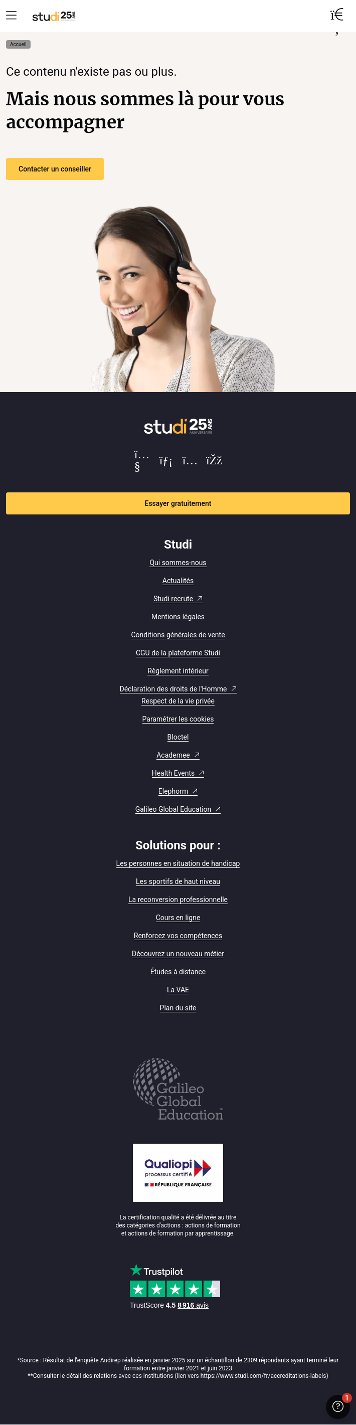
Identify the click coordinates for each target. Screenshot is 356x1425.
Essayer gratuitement (178, 503)
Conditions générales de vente (178, 635)
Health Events (173, 773)
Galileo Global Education (173, 809)
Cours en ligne (178, 918)
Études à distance (178, 972)
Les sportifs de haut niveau (178, 881)
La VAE (178, 990)
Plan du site (178, 1008)
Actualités (178, 581)
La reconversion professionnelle (178, 900)
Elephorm (173, 791)
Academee (173, 755)
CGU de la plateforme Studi (178, 653)
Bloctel (178, 737)
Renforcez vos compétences (178, 936)
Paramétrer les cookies (178, 719)
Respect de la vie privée (178, 701)
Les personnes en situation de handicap (178, 863)
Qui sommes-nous (177, 563)
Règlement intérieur (177, 671)
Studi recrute (173, 599)
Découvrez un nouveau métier (178, 954)
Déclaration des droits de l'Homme (173, 689)
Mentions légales (178, 617)
